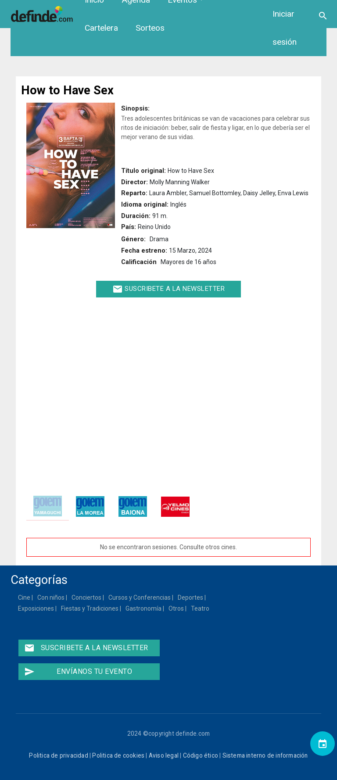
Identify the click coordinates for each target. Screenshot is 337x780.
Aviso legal (164, 755)
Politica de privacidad (58, 755)
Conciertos (86, 597)
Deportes (191, 597)
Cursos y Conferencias (140, 597)
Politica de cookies (118, 755)
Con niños (51, 597)
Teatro (200, 608)
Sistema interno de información (265, 755)
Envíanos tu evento (78, 671)
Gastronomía (143, 608)
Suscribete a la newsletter (168, 289)
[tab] (47, 506)
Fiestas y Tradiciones (90, 608)
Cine (24, 597)
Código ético (200, 755)
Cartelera (101, 28)
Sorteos (150, 28)
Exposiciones (36, 608)
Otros (176, 608)
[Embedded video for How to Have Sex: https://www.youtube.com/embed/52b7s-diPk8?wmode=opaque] (168, 392)
